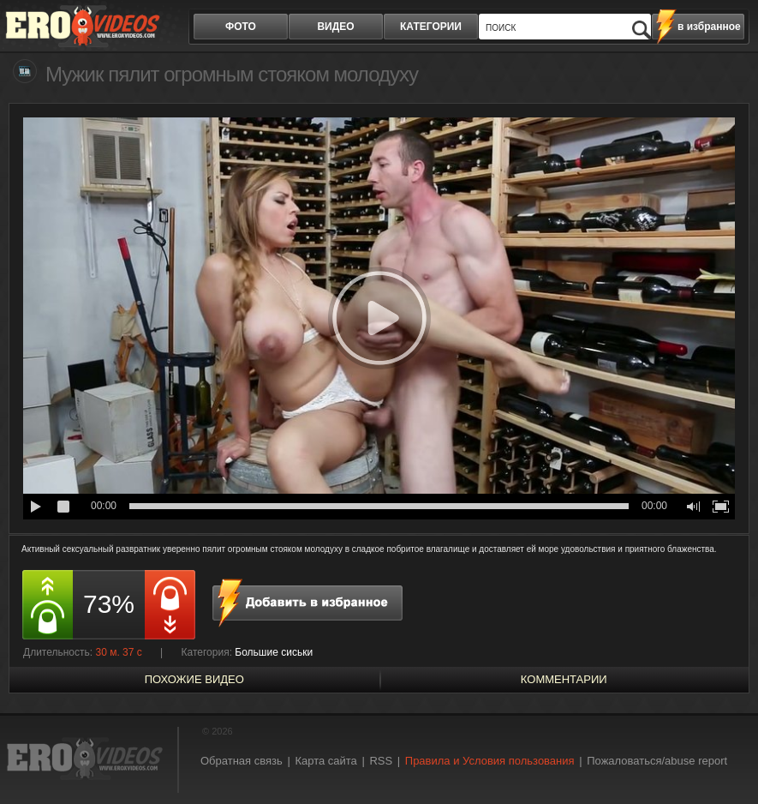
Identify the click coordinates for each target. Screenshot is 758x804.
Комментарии (564, 679)
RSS (380, 760)
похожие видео (194, 679)
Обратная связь (241, 760)
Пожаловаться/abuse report (657, 760)
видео (335, 27)
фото (240, 27)
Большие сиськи (274, 652)
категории (431, 27)
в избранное (709, 27)
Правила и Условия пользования (490, 760)
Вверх (725, 758)
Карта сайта (325, 760)
